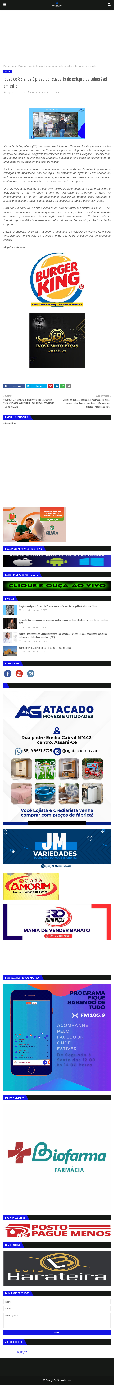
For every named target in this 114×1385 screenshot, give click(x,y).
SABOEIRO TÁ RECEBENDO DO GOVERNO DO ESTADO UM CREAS (45, 647)
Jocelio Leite (66, 1380)
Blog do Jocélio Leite (15, 92)
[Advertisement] (57, 35)
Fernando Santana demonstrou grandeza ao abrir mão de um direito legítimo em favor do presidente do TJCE (63, 621)
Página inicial (9, 66)
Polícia (21, 66)
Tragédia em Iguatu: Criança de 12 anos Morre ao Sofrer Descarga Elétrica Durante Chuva (58, 606)
